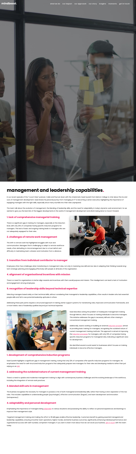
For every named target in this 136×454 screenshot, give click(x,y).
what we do (55, 4)
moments (112, 4)
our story (93, 4)
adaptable (47, 409)
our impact (67, 4)
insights (102, 4)
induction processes (80, 334)
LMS (18, 366)
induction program (115, 326)
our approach (80, 4)
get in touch (124, 4)
